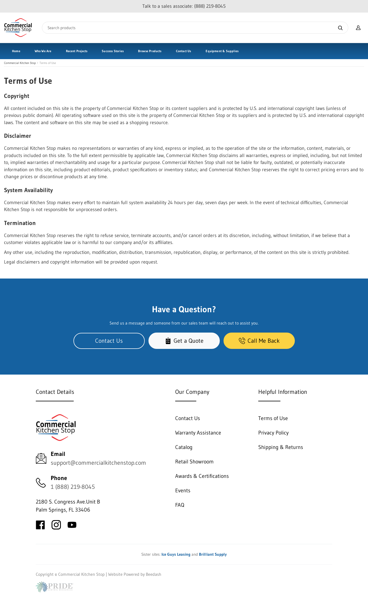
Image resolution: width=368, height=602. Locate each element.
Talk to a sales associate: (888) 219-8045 (184, 6)
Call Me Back (259, 340)
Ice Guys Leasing (176, 554)
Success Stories (113, 51)
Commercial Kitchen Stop (20, 63)
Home (16, 51)
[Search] (195, 28)
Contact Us (183, 51)
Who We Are (43, 51)
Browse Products (150, 51)
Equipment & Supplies (222, 51)
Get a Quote (184, 340)
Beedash (153, 574)
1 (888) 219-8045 (73, 486)
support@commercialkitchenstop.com (98, 462)
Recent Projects (77, 51)
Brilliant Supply (213, 554)
